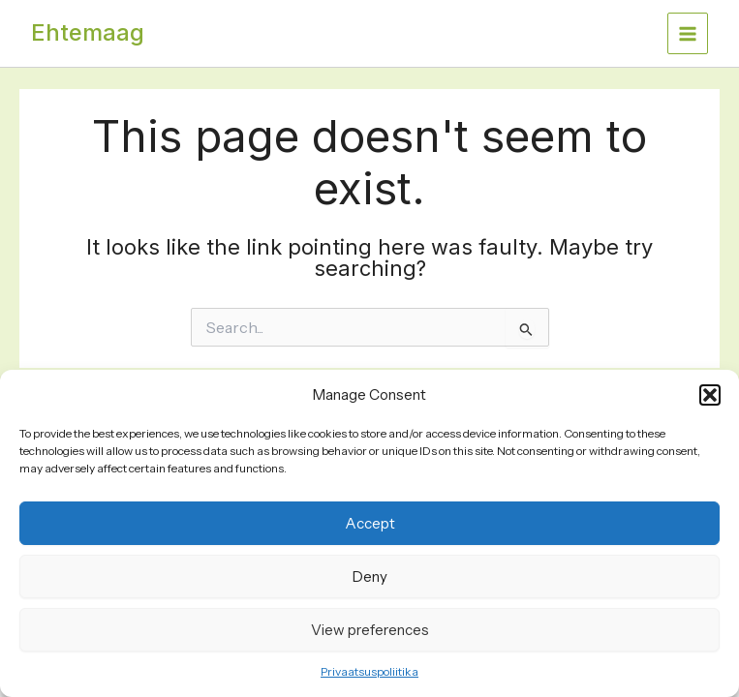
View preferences (370, 630)
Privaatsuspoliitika (369, 671)
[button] (710, 395)
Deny (370, 576)
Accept (370, 523)
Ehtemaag (87, 32)
